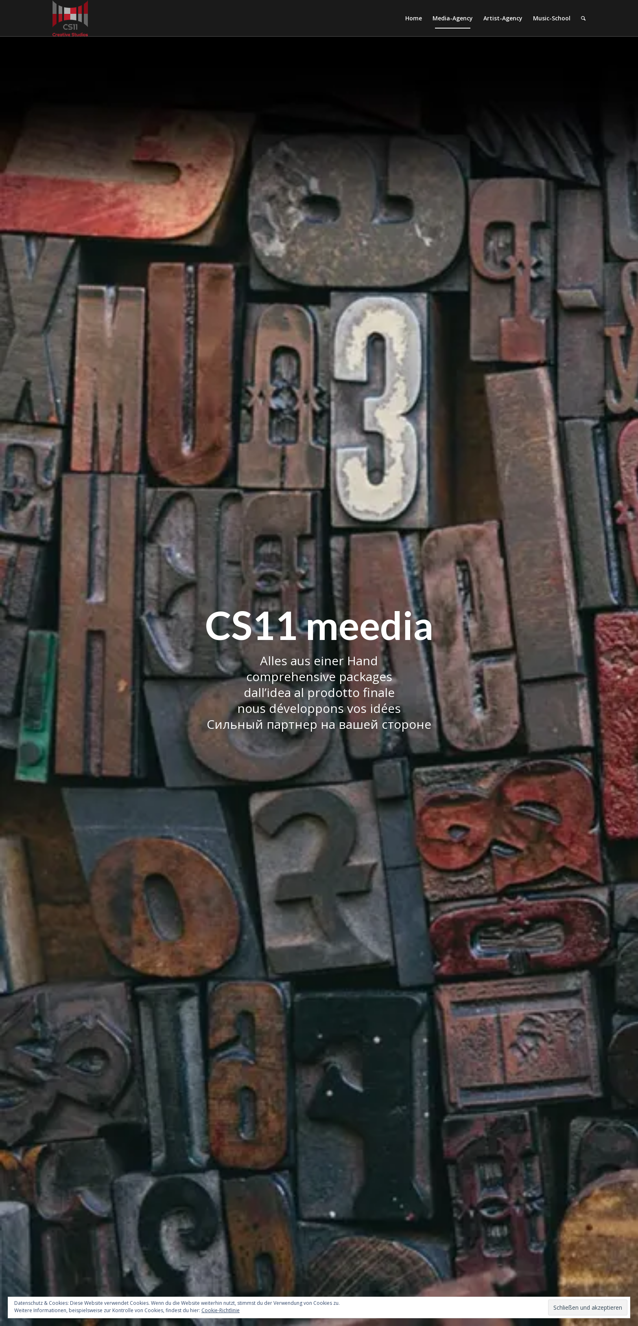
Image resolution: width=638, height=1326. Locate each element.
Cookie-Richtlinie (220, 1310)
